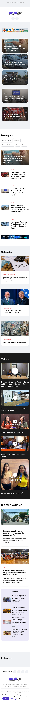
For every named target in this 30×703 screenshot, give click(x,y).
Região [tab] (24, 144)
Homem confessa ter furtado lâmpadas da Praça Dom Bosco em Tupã (14, 64)
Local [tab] (17, 144)
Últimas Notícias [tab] (6, 140)
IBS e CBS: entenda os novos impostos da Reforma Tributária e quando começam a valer (15, 279)
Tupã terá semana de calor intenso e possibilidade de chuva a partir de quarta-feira (19, 609)
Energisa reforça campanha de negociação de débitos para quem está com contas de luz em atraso (14, 47)
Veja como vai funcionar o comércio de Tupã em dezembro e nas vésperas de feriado (19, 632)
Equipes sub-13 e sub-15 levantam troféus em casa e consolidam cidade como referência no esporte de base (15, 580)
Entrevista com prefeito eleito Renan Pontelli (13, 455)
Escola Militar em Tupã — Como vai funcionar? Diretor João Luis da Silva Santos (15, 384)
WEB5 (20, 693)
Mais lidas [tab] (16, 140)
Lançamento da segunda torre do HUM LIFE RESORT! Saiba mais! (14, 409)
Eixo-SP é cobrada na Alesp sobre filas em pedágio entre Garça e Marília (14, 98)
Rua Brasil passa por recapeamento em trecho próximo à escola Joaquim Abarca (15, 80)
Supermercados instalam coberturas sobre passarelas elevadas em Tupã (13, 533)
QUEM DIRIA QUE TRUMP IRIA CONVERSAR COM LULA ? (12, 311)
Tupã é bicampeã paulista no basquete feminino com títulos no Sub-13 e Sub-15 (14, 573)
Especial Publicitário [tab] (7, 144)
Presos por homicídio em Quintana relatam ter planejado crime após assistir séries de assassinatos (19, 598)
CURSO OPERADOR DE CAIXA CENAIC (13, 432)
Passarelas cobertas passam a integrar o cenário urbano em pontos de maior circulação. (14, 540)
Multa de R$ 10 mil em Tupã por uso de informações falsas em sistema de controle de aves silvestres (19, 621)
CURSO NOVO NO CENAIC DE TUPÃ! (12, 493)
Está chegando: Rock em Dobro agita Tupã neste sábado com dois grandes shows (14, 116)
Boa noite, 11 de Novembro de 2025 (15, 2)
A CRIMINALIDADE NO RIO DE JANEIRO (15, 342)
